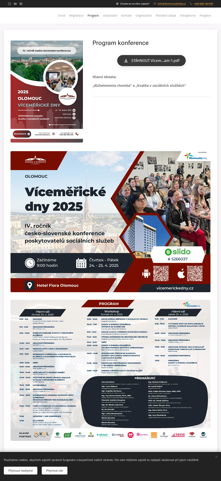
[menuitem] (38, 15)
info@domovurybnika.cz (172, 3)
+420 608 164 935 (203, 3)
